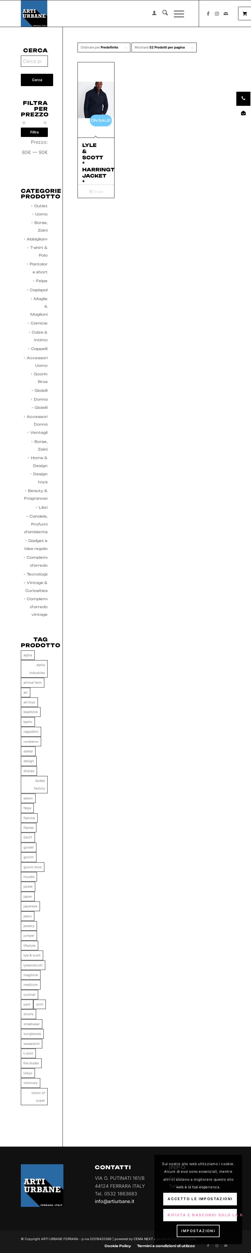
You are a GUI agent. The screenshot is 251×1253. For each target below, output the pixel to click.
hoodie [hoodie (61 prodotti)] (28, 877)
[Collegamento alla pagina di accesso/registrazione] (151, 13)
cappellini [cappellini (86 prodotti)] (30, 732)
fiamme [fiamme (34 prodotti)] (29, 818)
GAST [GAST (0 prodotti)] (27, 837)
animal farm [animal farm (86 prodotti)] (32, 682)
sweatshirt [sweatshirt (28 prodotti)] (31, 1044)
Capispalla (40, 290)
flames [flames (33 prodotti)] (28, 828)
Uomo (41, 214)
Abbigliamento (42, 239)
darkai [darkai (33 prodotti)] (28, 751)
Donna (41, 399)
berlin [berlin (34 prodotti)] (27, 722)
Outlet (41, 206)
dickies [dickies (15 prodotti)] (28, 771)
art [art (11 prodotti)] (25, 692)
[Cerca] (162, 13)
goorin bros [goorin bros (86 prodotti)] (32, 867)
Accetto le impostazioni (200, 1199)
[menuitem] (151, 13)
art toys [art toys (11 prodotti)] (29, 702)
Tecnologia (38, 574)
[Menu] (176, 13)
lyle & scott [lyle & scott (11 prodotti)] (32, 955)
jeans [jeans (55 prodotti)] (27, 916)
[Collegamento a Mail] (225, 13)
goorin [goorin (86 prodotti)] (28, 857)
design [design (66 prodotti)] (28, 761)
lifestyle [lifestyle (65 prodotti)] (29, 945)
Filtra (34, 132)
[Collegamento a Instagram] (217, 13)
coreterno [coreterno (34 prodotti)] (30, 742)
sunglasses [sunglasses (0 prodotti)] (32, 1034)
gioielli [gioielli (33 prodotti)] (28, 847)
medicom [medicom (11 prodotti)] (30, 985)
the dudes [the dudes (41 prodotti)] (31, 1063)
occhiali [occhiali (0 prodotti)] (29, 995)
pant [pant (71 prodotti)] (27, 1004)
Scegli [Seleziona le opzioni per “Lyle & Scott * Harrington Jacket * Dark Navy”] (96, 192)
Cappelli (39, 349)
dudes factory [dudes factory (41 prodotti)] (39, 784)
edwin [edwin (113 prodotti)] (28, 798)
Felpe (42, 281)
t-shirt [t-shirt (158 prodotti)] (28, 1053)
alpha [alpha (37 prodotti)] (27, 655)
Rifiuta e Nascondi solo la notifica (202, 1215)
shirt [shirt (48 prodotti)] (39, 1004)
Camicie (39, 323)
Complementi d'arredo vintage (41, 607)
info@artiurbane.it (114, 1201)
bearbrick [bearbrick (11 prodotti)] (30, 712)
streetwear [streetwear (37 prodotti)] (31, 1024)
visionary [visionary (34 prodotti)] (30, 1083)
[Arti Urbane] (34, 13)
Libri (43, 507)
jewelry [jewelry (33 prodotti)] (28, 926)
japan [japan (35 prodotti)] (27, 896)
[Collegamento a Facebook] (208, 13)
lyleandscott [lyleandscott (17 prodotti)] (33, 965)
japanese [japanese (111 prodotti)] (30, 906)
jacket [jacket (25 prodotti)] (28, 886)
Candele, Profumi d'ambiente (36, 524)
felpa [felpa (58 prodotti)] (27, 808)
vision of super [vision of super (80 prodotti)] (38, 1097)
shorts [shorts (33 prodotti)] (28, 1014)
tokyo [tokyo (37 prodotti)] (27, 1073)
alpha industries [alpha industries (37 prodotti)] (37, 669)
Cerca (37, 80)
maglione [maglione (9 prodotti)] (30, 975)
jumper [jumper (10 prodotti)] (28, 936)
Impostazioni (198, 1231)
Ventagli (39, 432)
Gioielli (41, 390)
